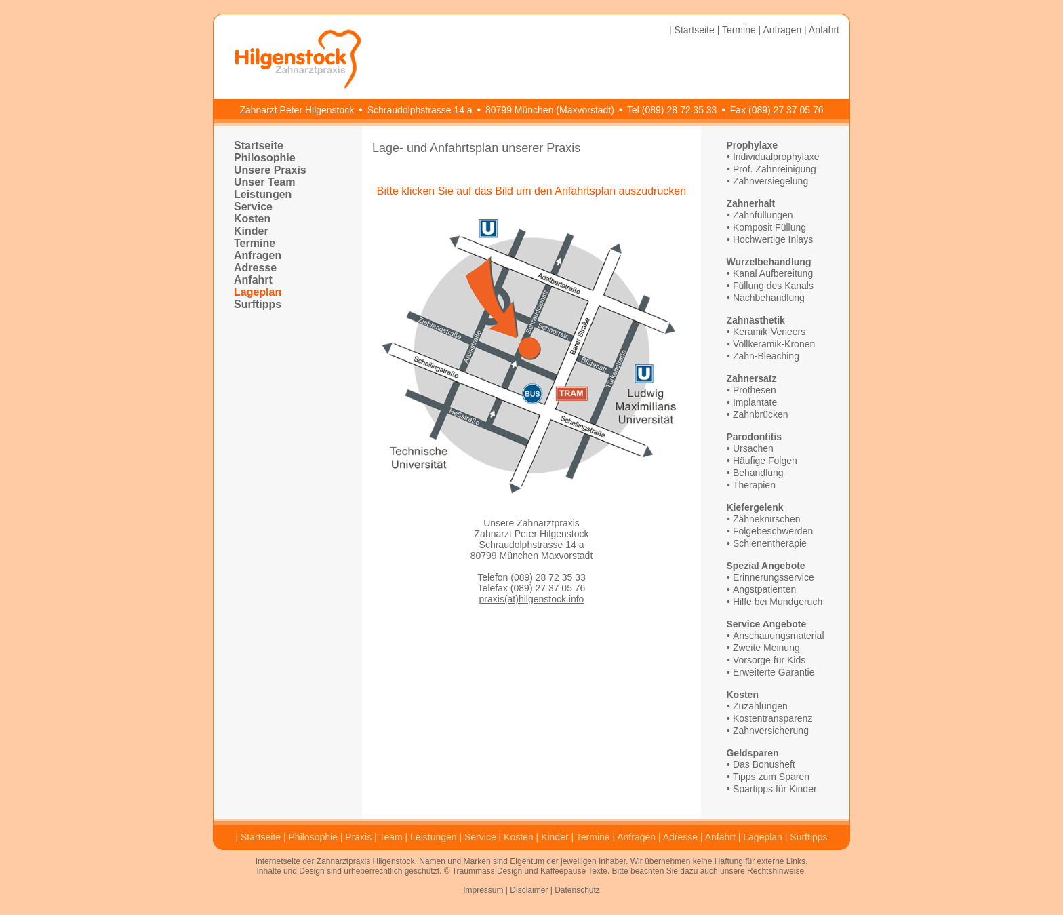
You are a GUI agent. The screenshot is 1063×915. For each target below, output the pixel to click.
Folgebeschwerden (773, 531)
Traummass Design (487, 871)
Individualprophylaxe (776, 156)
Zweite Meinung (766, 647)
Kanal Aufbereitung (773, 273)
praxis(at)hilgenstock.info (531, 598)
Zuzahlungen (760, 706)
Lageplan (257, 292)
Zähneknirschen (767, 518)
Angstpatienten (764, 589)
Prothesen (754, 390)
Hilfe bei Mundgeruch (777, 601)
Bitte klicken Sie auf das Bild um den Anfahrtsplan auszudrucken (531, 191)
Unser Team (264, 182)
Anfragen (782, 29)
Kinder (251, 231)
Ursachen (753, 448)
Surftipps (257, 304)
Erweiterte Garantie (774, 672)
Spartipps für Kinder (775, 788)
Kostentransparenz (773, 718)
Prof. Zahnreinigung (774, 168)
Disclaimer (529, 890)
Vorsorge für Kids (769, 660)
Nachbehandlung (769, 297)
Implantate (755, 402)
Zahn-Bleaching (766, 356)
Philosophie (265, 157)
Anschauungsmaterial (778, 635)
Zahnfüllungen (763, 215)
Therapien (754, 485)
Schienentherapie (770, 543)
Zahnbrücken (760, 414)
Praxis (358, 837)
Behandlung (758, 472)
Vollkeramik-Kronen (774, 343)
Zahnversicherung (771, 730)
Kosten (252, 219)
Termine (739, 29)
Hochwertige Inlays (773, 239)
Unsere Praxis (270, 170)
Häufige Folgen (765, 460)
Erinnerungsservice (773, 577)
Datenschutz (577, 890)
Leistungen (263, 194)
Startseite (695, 29)
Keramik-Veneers (769, 331)
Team (390, 837)
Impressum (483, 890)
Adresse (255, 267)
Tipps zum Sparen (771, 776)
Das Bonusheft (764, 764)
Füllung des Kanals (773, 285)
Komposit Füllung (769, 227)
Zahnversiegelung (770, 181)
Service (253, 206)
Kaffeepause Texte (573, 871)
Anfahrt (824, 29)
